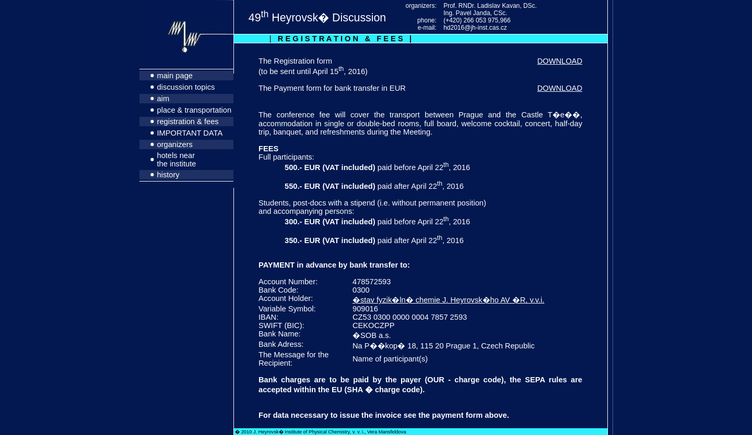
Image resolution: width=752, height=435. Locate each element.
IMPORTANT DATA (190, 133)
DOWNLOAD (559, 61)
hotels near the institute (176, 159)
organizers (175, 144)
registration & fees (188, 121)
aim (163, 98)
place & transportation (194, 110)
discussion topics (186, 87)
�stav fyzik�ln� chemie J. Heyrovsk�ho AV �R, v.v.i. (448, 300)
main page (175, 75)
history (168, 175)
